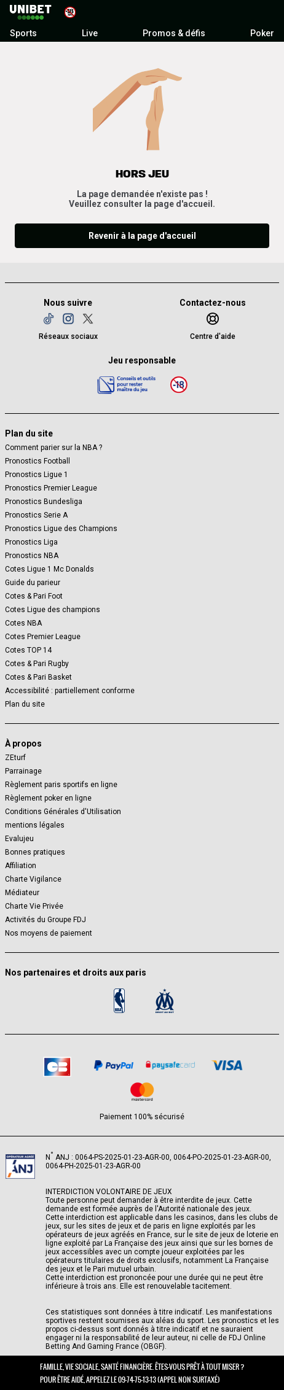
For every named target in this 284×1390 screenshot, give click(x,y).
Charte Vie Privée (34, 906)
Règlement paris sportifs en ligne (61, 784)
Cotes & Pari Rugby (37, 663)
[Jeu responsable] (126, 384)
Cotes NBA (23, 623)
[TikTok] (48, 319)
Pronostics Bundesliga (43, 501)
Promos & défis (174, 33)
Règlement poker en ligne (48, 798)
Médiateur (22, 892)
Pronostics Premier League (51, 488)
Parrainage (23, 771)
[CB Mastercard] (142, 1092)
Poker (262, 33)
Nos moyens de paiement (48, 933)
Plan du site (25, 704)
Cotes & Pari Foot (34, 596)
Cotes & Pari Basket (38, 677)
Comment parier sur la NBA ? (53, 447)
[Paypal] (113, 1065)
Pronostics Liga (31, 542)
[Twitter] (88, 319)
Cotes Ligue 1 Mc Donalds (49, 569)
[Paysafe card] (170, 1065)
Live (90, 33)
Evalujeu (19, 838)
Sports (23, 33)
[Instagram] (68, 319)
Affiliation (20, 865)
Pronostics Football (37, 461)
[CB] (57, 1065)
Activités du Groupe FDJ (45, 919)
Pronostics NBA (31, 555)
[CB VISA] (226, 1065)
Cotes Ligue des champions (52, 609)
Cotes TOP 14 (28, 650)
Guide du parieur (32, 582)
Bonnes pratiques (35, 852)
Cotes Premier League (43, 636)
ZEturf (15, 757)
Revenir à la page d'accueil (142, 236)
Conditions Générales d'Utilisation (63, 811)
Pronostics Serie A (36, 515)
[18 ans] (179, 384)
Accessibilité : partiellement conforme (70, 690)
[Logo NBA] (119, 1000)
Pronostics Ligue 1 (36, 474)
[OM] (164, 1000)
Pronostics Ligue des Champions (61, 528)
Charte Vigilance (33, 879)
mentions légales (35, 825)
